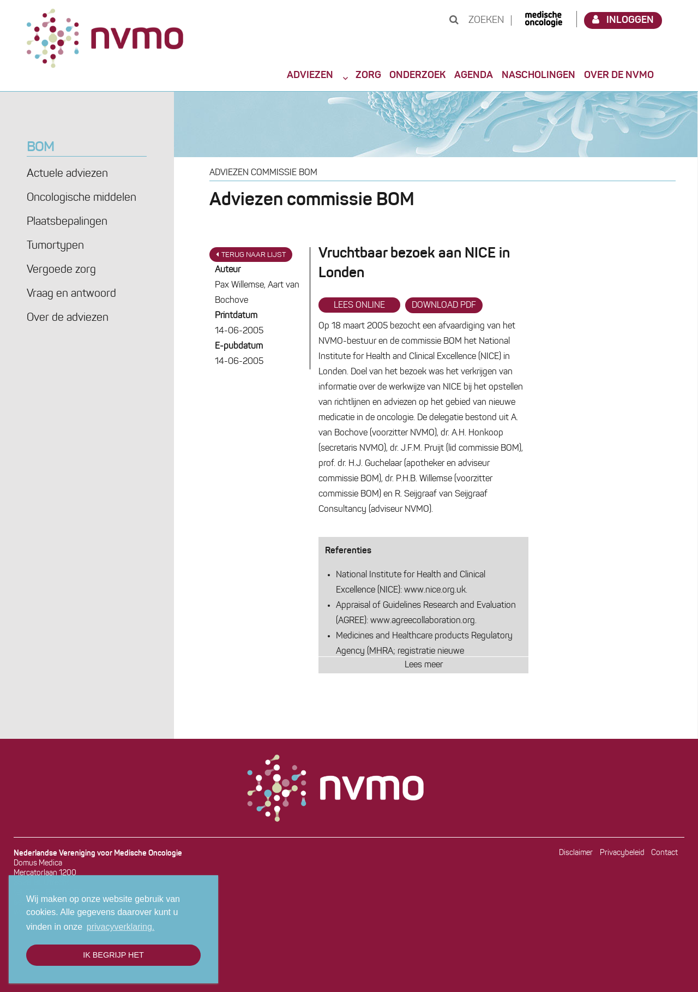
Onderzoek (417, 75)
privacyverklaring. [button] (120, 926)
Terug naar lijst (251, 255)
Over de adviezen (68, 318)
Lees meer (424, 665)
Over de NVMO (619, 75)
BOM (40, 147)
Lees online (359, 305)
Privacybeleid (622, 853)
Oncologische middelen (81, 198)
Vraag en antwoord (71, 294)
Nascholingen (538, 75)
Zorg (368, 75)
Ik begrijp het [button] (113, 955)
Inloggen (623, 20)
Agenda (473, 75)
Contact (664, 853)
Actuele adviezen (67, 174)
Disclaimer (576, 853)
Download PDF (444, 305)
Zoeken (476, 20)
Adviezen (310, 75)
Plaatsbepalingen (67, 222)
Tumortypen (55, 246)
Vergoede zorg (61, 270)
